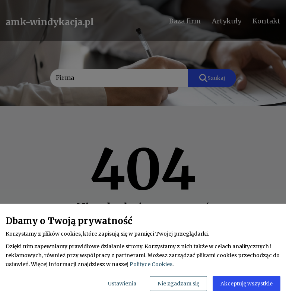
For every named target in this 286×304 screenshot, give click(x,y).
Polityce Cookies (151, 264)
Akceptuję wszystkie (246, 283)
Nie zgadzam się (178, 283)
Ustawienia (122, 283)
